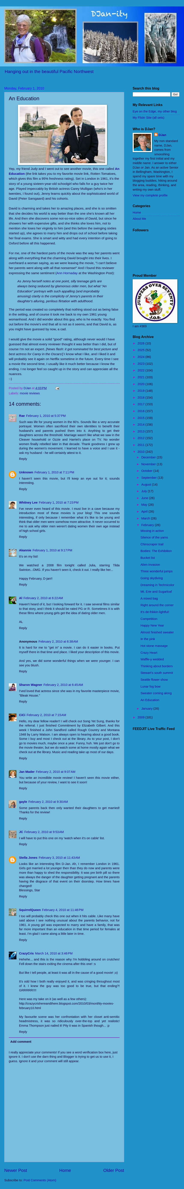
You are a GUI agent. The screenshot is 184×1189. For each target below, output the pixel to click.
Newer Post (15, 1170)
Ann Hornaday (67, 273)
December (149, 457)
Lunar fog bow (150, 686)
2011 (141, 445)
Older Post (113, 1170)
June (145, 498)
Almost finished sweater (157, 632)
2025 (141, 350)
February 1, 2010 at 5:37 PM (46, 415)
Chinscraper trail (152, 544)
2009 (141, 717)
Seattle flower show (154, 679)
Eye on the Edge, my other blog (155, 111)
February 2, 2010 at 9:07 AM (56, 771)
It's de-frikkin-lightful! (155, 612)
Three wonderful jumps (157, 571)
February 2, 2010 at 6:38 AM (58, 641)
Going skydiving (152, 578)
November (149, 464)
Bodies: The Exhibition (156, 551)
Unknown (26, 472)
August (146, 484)
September (149, 477)
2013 (141, 431)
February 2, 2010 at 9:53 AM (44, 832)
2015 (141, 418)
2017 (141, 404)
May (144, 504)
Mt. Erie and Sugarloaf (156, 591)
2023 (141, 363)
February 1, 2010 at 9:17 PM (52, 550)
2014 (141, 424)
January (147, 708)
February (148, 525)
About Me (139, 218)
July (144, 491)
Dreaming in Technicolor (157, 585)
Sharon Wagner (30, 684)
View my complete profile (150, 195)
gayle (23, 801)
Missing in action (152, 530)
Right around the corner (157, 605)
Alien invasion (150, 564)
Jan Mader (27, 771)
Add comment (20, 1041)
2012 (141, 438)
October (147, 471)
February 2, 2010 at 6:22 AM (43, 598)
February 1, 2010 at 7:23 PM (59, 502)
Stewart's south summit (157, 673)
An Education (150, 700)
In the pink (148, 639)
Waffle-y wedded (152, 659)
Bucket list (148, 557)
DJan (162, 135)
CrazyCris (26, 953)
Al (20, 598)
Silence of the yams (154, 537)
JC (21, 832)
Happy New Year (152, 625)
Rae (22, 415)
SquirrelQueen (30, 910)
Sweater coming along (156, 693)
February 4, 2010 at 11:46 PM (62, 910)
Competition (149, 619)
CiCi (22, 715)
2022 (141, 370)
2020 (141, 384)
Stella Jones (28, 857)
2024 (141, 357)
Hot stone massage (154, 646)
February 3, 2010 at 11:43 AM (59, 857)
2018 (141, 397)
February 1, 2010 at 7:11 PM (54, 472)
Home (65, 1170)
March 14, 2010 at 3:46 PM (54, 953)
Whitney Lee (28, 502)
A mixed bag (149, 598)
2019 (141, 390)
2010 (141, 451)
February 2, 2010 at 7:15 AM (46, 715)
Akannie (25, 550)
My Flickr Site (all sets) (148, 117)
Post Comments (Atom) (40, 1180)
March (146, 518)
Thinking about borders (157, 666)
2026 (141, 343)
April (144, 511)
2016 (141, 411)
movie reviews (30, 393)
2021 (141, 377)
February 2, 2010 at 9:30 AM (48, 801)
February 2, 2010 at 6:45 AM (63, 684)
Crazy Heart (149, 652)
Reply (23, 459)
